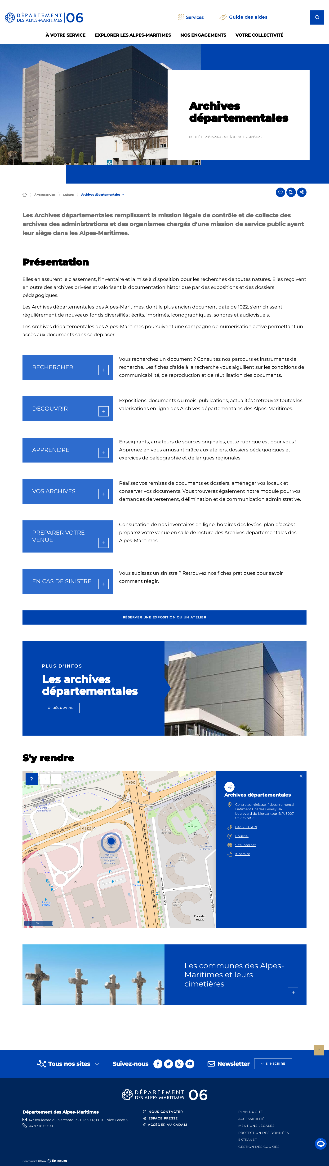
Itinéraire (242, 854)
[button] (321, 1144)
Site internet (245, 845)
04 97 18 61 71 (246, 827)
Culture (68, 195)
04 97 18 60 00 (41, 1126)
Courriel (242, 836)
